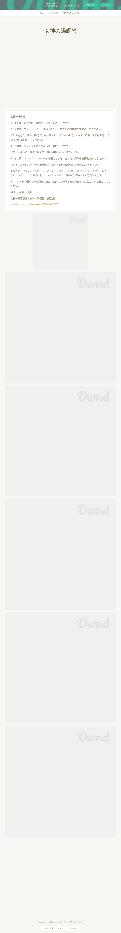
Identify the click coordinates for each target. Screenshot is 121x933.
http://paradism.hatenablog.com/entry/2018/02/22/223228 (34, 204)
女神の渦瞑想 (53, 13)
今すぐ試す (90, 5)
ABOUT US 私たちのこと (72, 13)
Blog (41, 13)
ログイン (106, 5)
